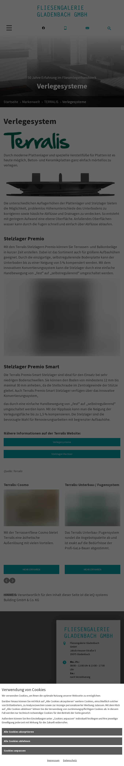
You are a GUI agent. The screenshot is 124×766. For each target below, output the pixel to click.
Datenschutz (70, 760)
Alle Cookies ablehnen (17, 741)
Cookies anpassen (15, 750)
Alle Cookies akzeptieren (19, 731)
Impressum (53, 760)
